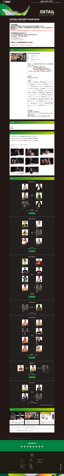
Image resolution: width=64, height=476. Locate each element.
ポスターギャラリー (23, 467)
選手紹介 (31, 459)
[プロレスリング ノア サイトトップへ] (6, 2)
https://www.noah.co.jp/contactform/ (40, 113)
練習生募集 (31, 465)
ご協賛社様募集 (31, 469)
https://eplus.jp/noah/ (30, 34)
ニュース (22, 459)
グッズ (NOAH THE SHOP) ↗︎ (40, 459)
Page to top (61, 467)
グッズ (21, 463)
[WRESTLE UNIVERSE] (12, 127)
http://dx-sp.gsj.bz (14, 146)
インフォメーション (23, 460)
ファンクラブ (38, 460)
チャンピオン (31, 460)
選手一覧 (31, 461)
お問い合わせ (31, 467)
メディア (22, 461)
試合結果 (22, 466)
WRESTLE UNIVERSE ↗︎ (39, 462)
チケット (22, 462)
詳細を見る (31, 213)
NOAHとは (31, 464)
